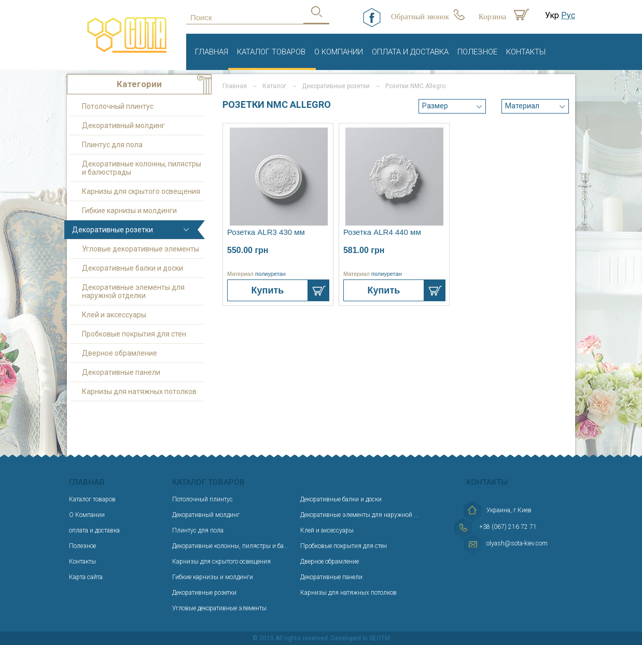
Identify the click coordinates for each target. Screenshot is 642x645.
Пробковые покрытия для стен (134, 334)
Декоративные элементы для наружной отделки (133, 291)
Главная (211, 52)
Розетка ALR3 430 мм (266, 232)
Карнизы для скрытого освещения (141, 191)
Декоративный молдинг (123, 125)
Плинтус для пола (112, 145)
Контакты (526, 52)
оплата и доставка (410, 52)
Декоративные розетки (112, 230)
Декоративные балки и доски (132, 268)
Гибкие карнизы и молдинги (129, 210)
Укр (552, 15)
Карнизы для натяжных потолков (139, 391)
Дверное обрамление (119, 353)
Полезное (477, 52)
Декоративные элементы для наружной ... (359, 514)
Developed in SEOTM (360, 638)
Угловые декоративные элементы (140, 249)
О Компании (338, 52)
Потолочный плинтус (117, 106)
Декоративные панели (121, 372)
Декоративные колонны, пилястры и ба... (230, 546)
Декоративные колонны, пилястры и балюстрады (141, 168)
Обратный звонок (420, 16)
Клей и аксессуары (114, 315)
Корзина (492, 16)
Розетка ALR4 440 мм (382, 232)
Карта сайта (86, 577)
